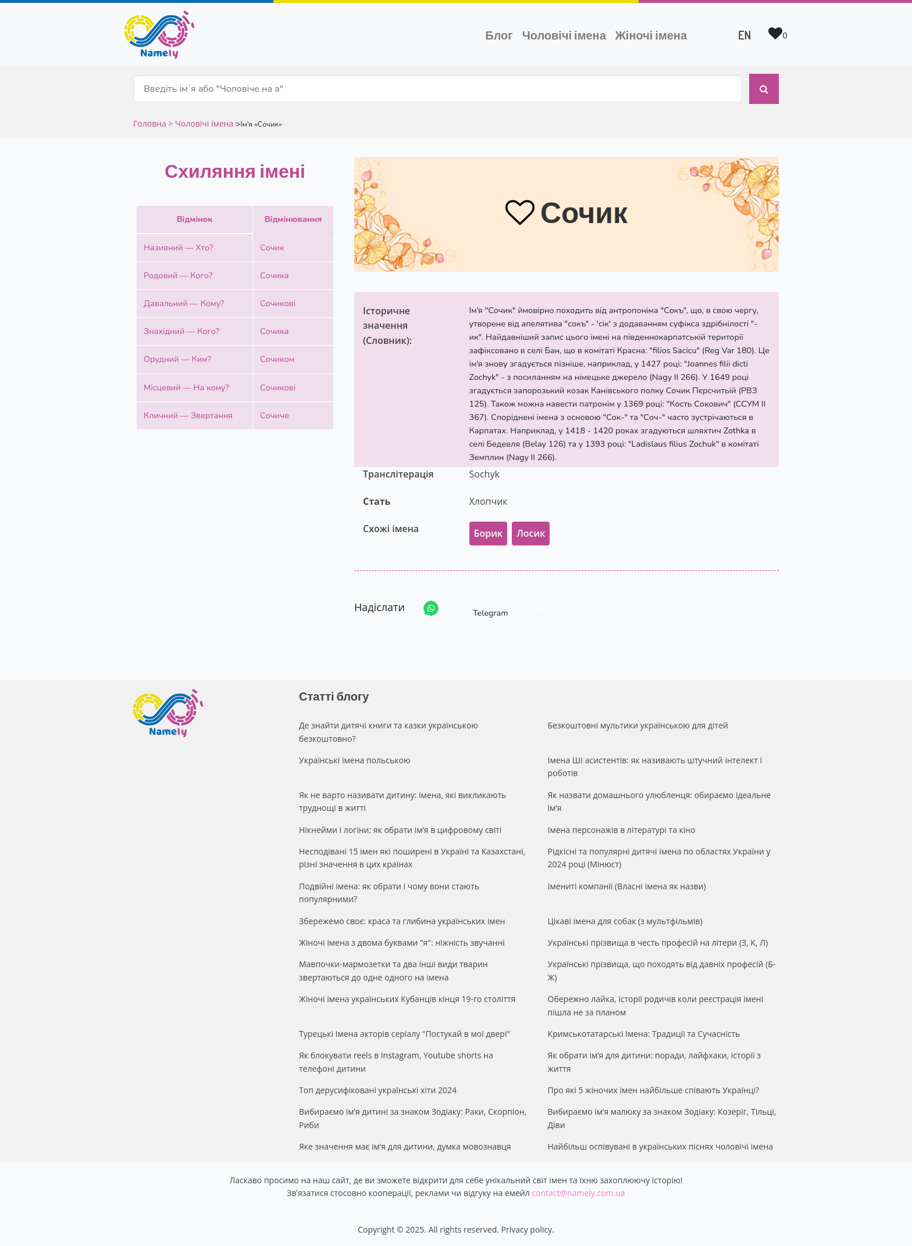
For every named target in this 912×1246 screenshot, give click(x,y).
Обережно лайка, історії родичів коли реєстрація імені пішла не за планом (656, 1002)
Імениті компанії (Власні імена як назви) (627, 883)
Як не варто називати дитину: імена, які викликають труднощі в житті (402, 798)
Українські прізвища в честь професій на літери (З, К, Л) (658, 939)
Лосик (530, 530)
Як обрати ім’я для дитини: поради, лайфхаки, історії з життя (654, 1059)
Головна (150, 120)
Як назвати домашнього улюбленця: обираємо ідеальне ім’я (659, 798)
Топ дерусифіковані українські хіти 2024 (378, 1087)
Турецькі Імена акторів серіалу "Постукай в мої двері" (404, 1030)
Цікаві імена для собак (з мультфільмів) (625, 918)
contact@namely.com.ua (578, 1189)
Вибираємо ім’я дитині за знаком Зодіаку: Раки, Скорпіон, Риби (412, 1115)
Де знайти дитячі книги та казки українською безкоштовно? (388, 729)
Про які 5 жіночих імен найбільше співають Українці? (654, 1087)
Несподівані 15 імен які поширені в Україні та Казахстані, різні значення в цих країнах (412, 855)
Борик (488, 530)
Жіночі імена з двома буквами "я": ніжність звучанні (402, 939)
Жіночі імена (651, 34)
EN (744, 34)
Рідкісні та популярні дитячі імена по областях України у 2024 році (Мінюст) (659, 855)
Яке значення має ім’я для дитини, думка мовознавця (405, 1143)
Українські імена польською (355, 757)
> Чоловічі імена (200, 120)
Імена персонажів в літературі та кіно (622, 826)
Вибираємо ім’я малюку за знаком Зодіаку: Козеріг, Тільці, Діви (662, 1115)
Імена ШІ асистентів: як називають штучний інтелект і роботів (655, 763)
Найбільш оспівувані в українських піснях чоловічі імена (661, 1143)
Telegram (479, 605)
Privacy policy (527, 1227)
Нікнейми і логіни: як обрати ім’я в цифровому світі (400, 826)
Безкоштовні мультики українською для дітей (638, 722)
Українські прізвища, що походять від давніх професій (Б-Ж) (662, 968)
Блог (498, 34)
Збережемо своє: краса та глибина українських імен (402, 918)
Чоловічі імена (566, 33)
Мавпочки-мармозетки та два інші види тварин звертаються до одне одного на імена (393, 968)
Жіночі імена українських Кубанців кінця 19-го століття (407, 995)
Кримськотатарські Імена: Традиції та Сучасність (644, 1030)
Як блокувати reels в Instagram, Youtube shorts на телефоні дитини (396, 1059)
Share (534, 606)
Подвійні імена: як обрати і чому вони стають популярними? (389, 890)
